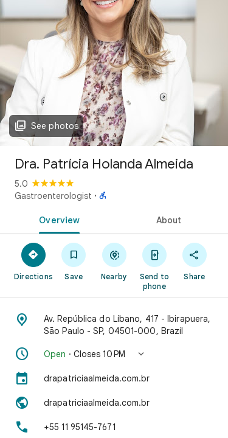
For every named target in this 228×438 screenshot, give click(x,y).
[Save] (74, 261)
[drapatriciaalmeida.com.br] (114, 378)
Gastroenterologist (53, 195)
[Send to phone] (154, 265)
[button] (114, 354)
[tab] (57, 219)
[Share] (194, 261)
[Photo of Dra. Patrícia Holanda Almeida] (114, 73)
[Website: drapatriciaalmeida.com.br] (114, 403)
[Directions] (33, 261)
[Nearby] (114, 261)
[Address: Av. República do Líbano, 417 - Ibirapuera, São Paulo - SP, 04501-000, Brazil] (114, 325)
